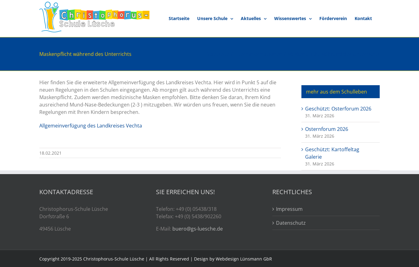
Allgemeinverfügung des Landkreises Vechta (90, 125)
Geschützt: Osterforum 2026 (338, 108)
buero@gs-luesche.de (197, 228)
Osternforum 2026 (326, 129)
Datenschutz (291, 222)
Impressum (289, 209)
